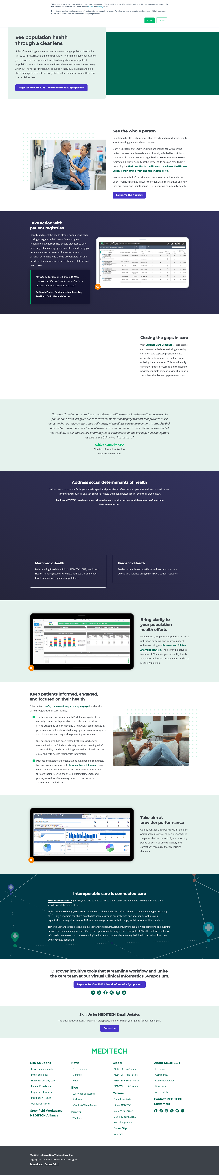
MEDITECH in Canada (125, 1069)
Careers (118, 1093)
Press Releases (81, 1069)
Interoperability (39, 1074)
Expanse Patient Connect (83, 765)
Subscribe (109, 1028)
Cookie (91, 7)
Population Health (41, 1097)
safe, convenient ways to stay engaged (67, 706)
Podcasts (77, 1099)
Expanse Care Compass (159, 345)
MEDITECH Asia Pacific (125, 1074)
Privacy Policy (52, 1164)
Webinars (78, 1118)
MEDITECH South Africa (126, 1080)
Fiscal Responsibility (42, 1069)
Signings (77, 1074)
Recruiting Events (123, 1122)
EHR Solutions (40, 1063)
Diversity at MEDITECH (126, 1116)
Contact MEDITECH (168, 1099)
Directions (160, 1086)
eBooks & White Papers (85, 1105)
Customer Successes (84, 1093)
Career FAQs (120, 1128)
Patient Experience (41, 1086)
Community (161, 1074)
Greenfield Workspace (46, 1110)
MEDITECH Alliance (44, 1115)
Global (117, 1063)
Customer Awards (164, 1080)
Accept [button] (149, 20)
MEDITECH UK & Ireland (126, 1086)
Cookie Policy (36, 1164)
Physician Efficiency (41, 1092)
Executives (160, 1069)
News (75, 1063)
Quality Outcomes (41, 1103)
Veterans (118, 1134)
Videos (76, 1080)
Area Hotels (161, 1092)
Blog (74, 1087)
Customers (162, 1104)
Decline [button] (161, 20)
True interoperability (60, 900)
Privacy (100, 7)
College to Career (123, 1110)
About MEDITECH (167, 1063)
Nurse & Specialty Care (43, 1080)
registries (41, 281)
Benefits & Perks (122, 1099)
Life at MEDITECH (123, 1105)
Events (76, 1112)
